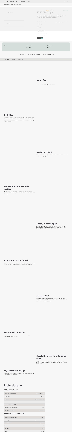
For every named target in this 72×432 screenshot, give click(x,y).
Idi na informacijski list (41, 34)
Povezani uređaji (20, 59)
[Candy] (6, 1)
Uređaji (17, 1)
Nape (21, 405)
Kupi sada (39, 38)
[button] (11, 199)
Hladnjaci (5, 415)
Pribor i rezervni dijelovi (41, 412)
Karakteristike (7, 59)
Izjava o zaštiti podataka (49, 426)
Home (5, 4)
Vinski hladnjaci (7, 419)
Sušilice (5, 409)
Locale (66, 428)
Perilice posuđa (7, 411)
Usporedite (65, 10)
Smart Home (12, 1)
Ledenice (5, 417)
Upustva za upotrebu (40, 410)
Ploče (21, 407)
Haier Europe (39, 402)
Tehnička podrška (22, 1)
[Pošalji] (67, 1)
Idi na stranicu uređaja (9, 385)
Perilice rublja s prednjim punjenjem (10, 404)
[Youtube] (5, 397)
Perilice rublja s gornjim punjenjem (10, 405)
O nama (29, 1)
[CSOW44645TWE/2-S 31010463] (20, 23)
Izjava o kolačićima (57, 426)
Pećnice (21, 402)
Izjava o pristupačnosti (64, 426)
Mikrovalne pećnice (23, 404)
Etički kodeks (39, 404)
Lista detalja (13, 59)
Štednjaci (22, 409)
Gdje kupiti (39, 405)
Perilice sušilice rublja (10, 4)
